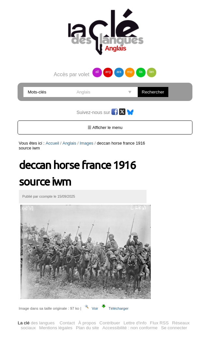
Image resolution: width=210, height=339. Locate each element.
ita (141, 72)
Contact (67, 322)
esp (130, 72)
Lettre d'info (135, 322)
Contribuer (109, 322)
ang (108, 72)
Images (86, 143)
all (97, 72)
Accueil (52, 143)
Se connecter (174, 327)
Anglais (69, 143)
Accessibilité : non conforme (130, 327)
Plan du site (87, 327)
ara (119, 72)
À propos (87, 322)
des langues (36, 322)
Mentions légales (55, 327)
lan (151, 72)
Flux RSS (159, 322)
